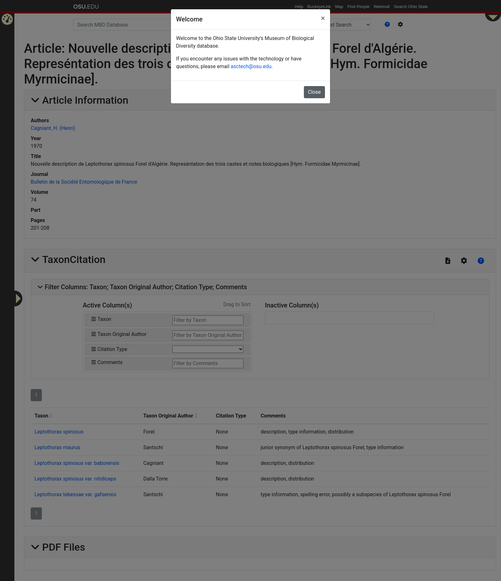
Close (314, 92)
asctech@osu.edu (251, 66)
